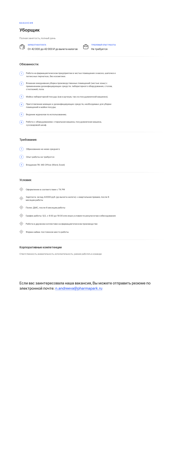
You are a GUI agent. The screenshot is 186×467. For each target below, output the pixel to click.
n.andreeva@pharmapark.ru (78, 288)
